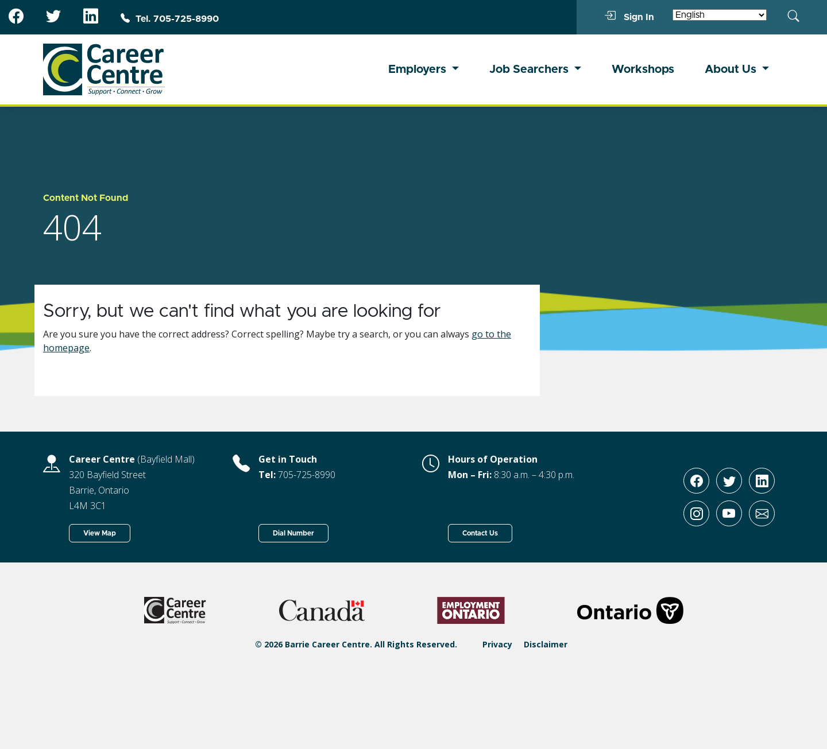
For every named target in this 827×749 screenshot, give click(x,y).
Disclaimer (545, 644)
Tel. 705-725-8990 (170, 19)
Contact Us (480, 533)
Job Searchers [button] (530, 69)
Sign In (629, 16)
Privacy (497, 644)
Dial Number (293, 533)
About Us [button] (732, 69)
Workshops (643, 69)
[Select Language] (720, 15)
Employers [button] (418, 69)
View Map (99, 533)
